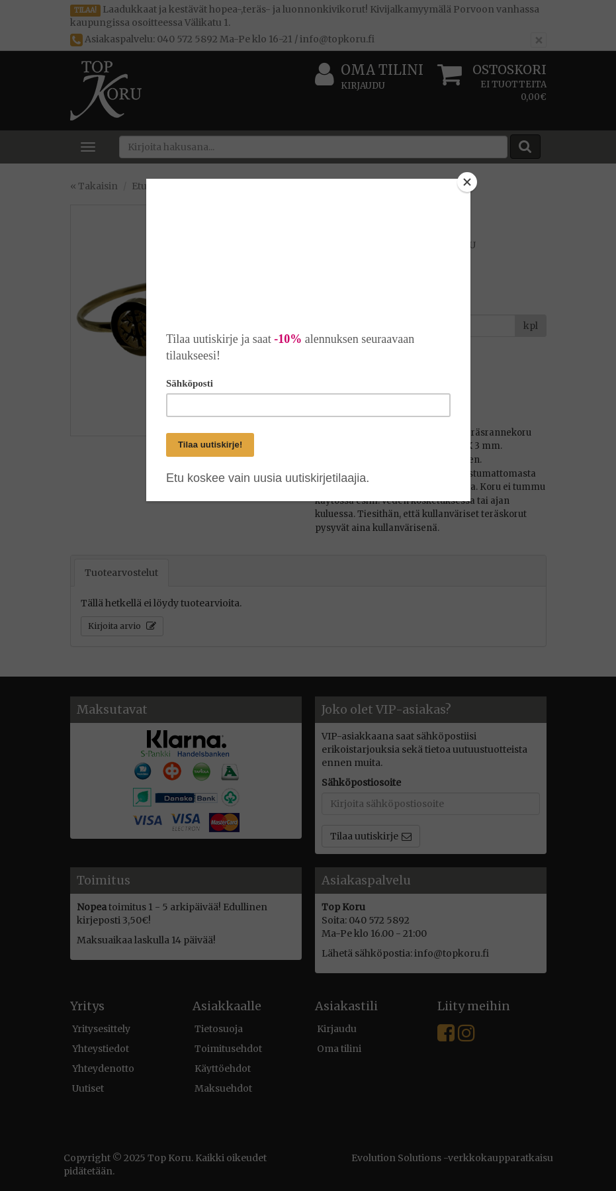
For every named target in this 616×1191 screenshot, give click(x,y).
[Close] (467, 182)
